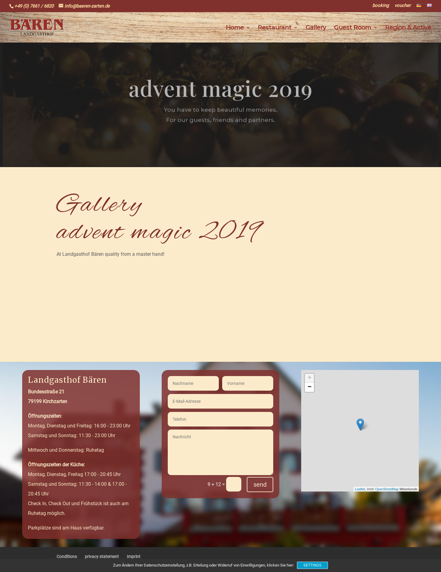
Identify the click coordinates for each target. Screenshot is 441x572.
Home (235, 28)
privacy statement (102, 556)
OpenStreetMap (387, 489)
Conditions (67, 556)
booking (380, 5)
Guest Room (352, 28)
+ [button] (310, 378)
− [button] (310, 387)
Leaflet (360, 489)
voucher (402, 5)
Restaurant (274, 28)
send (260, 484)
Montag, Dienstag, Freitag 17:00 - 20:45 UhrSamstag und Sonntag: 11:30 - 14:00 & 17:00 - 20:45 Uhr (77, 479)
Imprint (133, 556)
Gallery (315, 28)
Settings (312, 565)
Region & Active (408, 28)
